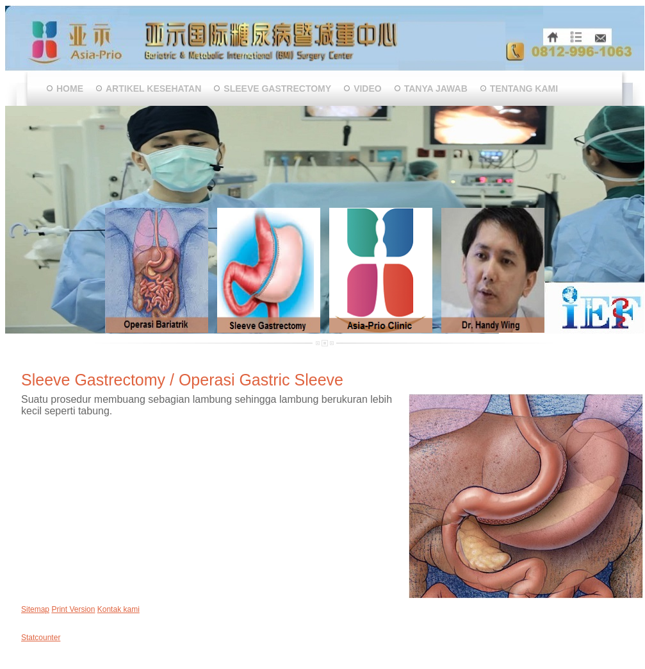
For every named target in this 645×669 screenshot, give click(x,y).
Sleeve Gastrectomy (277, 88)
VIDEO (368, 88)
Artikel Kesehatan (153, 88)
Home (69, 88)
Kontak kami (118, 609)
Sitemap (35, 609)
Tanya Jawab (436, 88)
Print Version (73, 609)
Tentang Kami (524, 88)
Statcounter (40, 637)
